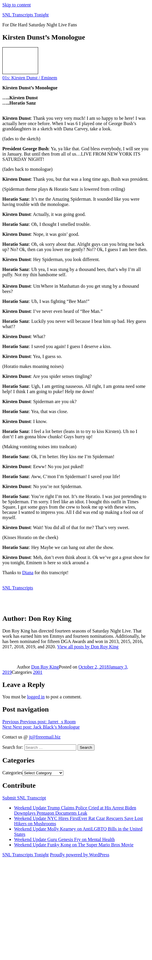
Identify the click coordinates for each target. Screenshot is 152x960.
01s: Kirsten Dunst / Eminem (29, 77)
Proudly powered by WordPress (79, 854)
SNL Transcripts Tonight (25, 14)
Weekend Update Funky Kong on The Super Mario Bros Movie (74, 844)
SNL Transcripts (17, 587)
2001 (37, 672)
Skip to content (16, 4)
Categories (12, 772)
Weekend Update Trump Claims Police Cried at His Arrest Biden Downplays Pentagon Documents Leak (75, 810)
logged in (36, 696)
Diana (27, 572)
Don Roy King (45, 666)
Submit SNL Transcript (24, 797)
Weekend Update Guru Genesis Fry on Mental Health (64, 839)
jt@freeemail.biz (45, 736)
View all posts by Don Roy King (88, 646)
